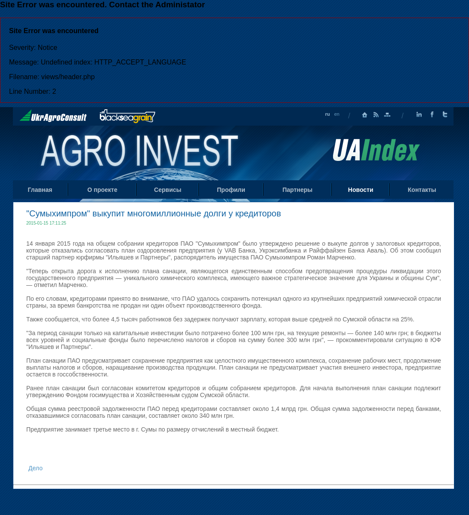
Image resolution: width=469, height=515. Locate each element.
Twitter (444, 114)
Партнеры (297, 189)
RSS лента (376, 114)
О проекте (102, 189)
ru (327, 114)
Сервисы (167, 189)
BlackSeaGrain (127, 116)
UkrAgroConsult (53, 115)
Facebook (432, 114)
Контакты (422, 189)
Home (140, 152)
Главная (364, 114)
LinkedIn (419, 114)
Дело (35, 468)
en (336, 114)
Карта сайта (387, 114)
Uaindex (376, 150)
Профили (231, 189)
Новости (360, 189)
